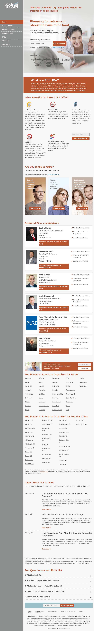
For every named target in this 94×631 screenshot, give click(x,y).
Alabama (28, 378)
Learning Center (7, 33)
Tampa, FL (62, 464)
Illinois (27, 410)
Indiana (41, 378)
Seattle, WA (63, 460)
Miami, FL (45, 444)
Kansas (41, 386)
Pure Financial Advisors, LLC (53, 317)
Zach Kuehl (44, 275)
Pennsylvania (70, 390)
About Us (5, 41)
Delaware (28, 398)
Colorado (28, 390)
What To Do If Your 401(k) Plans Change (62, 514)
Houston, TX (29, 464)
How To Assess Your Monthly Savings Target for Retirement (67, 534)
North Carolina (57, 410)
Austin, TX (28, 424)
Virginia (81, 378)
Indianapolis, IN (47, 420)
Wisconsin (82, 386)
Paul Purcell (44, 338)
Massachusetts (44, 406)
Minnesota (55, 378)
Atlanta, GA (29, 420)
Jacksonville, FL (47, 424)
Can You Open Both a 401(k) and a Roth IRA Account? (65, 494)
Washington (83, 382)
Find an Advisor (7, 26)
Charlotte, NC (29, 436)
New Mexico (56, 402)
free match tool (43, 471)
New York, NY (46, 458)
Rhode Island (70, 394)
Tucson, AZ (80, 420)
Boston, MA (29, 432)
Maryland (42, 402)
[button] (59, 575)
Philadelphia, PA (64, 424)
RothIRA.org (55, 628)
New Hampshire (57, 394)
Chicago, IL (29, 440)
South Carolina (71, 398)
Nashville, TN (46, 454)
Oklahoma (69, 382)
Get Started (59, 44)
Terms (29, 612)
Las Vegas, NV (47, 434)
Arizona (27, 382)
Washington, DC (81, 424)
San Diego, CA (64, 450)
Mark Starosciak (46, 296)
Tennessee (69, 402)
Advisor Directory (8, 29)
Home (4, 22)
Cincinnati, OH (30, 444)
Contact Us (6, 44)
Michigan (42, 410)
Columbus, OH (30, 448)
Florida (27, 402)
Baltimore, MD (30, 428)
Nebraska (55, 386)
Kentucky (42, 390)
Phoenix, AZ (63, 428)
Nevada (54, 390)
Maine (41, 398)
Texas (68, 406)
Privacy (81, 611)
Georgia (28, 406)
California (28, 386)
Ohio (67, 378)
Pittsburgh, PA (63, 432)
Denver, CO (29, 460)
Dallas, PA (28, 456)
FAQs (4, 37)
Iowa (40, 382)
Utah (67, 410)
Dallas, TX (28, 452)
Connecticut (29, 394)
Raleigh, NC (63, 436)
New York (55, 406)
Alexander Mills (46, 251)
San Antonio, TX (64, 446)
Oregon (68, 386)
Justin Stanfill (45, 228)
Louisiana (42, 394)
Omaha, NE (46, 462)
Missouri (55, 382)
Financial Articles (52, 611)
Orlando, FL (63, 420)
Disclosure (38, 612)
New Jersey (56, 398)
